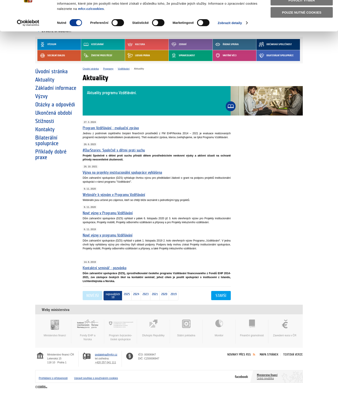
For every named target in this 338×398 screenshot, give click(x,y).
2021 (154, 296)
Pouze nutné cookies (301, 35)
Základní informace (55, 88)
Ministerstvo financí (55, 328)
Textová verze (293, 354)
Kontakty (45, 129)
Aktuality (44, 79)
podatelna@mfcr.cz (106, 354)
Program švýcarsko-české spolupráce (120, 330)
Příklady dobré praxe (51, 154)
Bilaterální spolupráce (275, 55)
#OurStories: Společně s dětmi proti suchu (114, 150)
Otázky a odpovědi (55, 104)
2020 (163, 296)
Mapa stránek (269, 354)
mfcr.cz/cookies (91, 31)
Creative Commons (41, 387)
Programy (108, 68)
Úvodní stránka (51, 71)
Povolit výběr (301, 23)
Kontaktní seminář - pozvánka (104, 268)
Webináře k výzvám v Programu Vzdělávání (114, 195)
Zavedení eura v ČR (285, 328)
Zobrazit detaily (230, 46)
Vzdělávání (123, 68)
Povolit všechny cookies (301, 10)
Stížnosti (44, 121)
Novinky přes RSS (239, 354)
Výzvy (41, 96)
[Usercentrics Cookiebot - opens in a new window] (28, 46)
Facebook (241, 376)
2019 (173, 296)
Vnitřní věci (224, 55)
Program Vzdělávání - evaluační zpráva (111, 128)
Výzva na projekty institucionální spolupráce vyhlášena (122, 172)
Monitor (219, 328)
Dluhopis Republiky (153, 328)
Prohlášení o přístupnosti (53, 378)
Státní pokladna (186, 328)
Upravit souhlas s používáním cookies (96, 378)
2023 (145, 296)
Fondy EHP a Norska (88, 330)
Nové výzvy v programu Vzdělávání (107, 235)
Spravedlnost (182, 55)
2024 (135, 296)
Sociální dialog (51, 55)
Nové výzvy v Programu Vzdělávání (108, 213)
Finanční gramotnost (252, 328)
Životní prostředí (96, 55)
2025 (126, 295)
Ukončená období (53, 113)
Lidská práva (137, 55)
